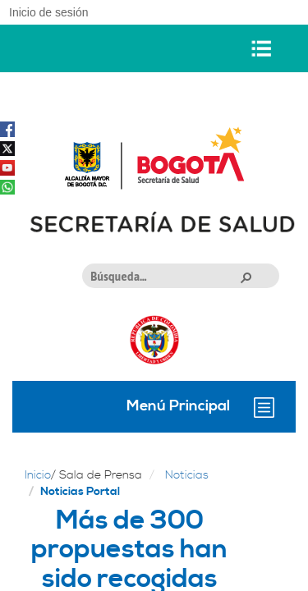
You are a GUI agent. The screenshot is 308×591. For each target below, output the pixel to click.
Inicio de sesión (49, 12)
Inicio (38, 475)
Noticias (187, 475)
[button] (245, 276)
